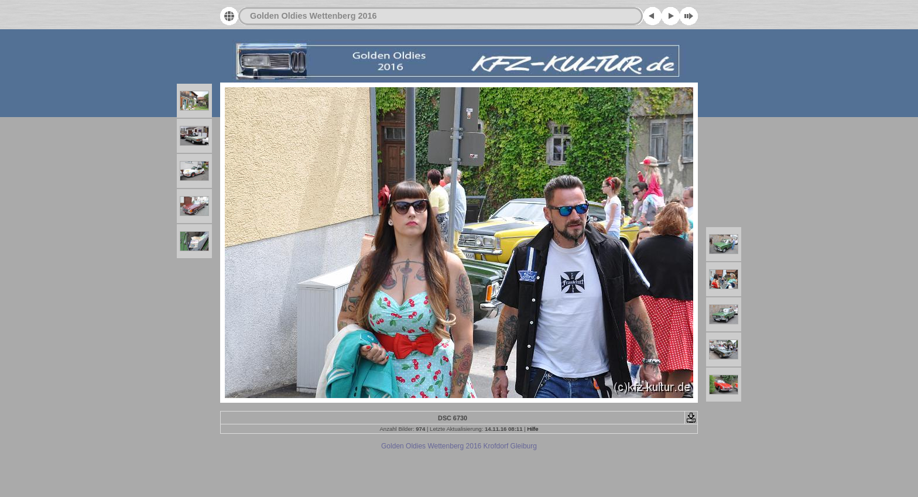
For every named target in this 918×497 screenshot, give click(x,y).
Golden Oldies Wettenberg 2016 (313, 15)
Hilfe (532, 429)
